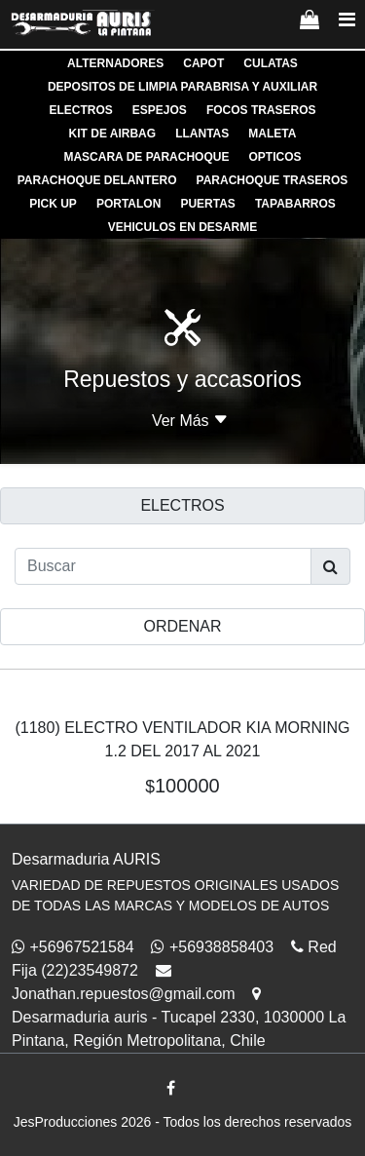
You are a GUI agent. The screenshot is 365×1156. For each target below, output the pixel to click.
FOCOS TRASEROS (261, 110)
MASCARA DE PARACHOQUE (146, 157)
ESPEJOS (159, 110)
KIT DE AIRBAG (113, 133)
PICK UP (53, 204)
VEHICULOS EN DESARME (182, 227)
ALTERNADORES (115, 63)
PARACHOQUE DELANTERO (97, 180)
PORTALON (128, 204)
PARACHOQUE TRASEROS (272, 180)
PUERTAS (207, 204)
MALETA (272, 133)
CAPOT (203, 63)
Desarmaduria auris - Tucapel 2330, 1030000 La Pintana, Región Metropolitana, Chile (179, 1017)
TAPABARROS (295, 204)
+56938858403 (212, 947)
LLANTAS (202, 133)
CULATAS (270, 63)
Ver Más (190, 420)
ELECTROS (80, 110)
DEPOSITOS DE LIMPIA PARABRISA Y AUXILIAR (182, 87)
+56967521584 (73, 947)
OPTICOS (275, 157)
